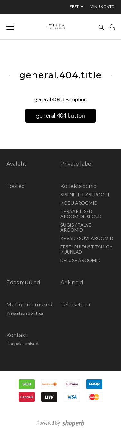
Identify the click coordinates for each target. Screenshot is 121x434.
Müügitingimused (29, 305)
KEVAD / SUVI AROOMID (86, 238)
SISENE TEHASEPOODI (84, 194)
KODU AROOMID (79, 203)
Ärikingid (71, 282)
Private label (76, 164)
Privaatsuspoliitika (24, 313)
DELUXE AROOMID (80, 260)
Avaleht (16, 164)
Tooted (15, 186)
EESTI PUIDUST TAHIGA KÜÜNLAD (86, 249)
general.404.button (60, 115)
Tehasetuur (75, 305)
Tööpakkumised (22, 343)
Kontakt (16, 335)
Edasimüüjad (23, 282)
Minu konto (102, 6)
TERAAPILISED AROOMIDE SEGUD (81, 213)
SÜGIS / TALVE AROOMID (75, 227)
